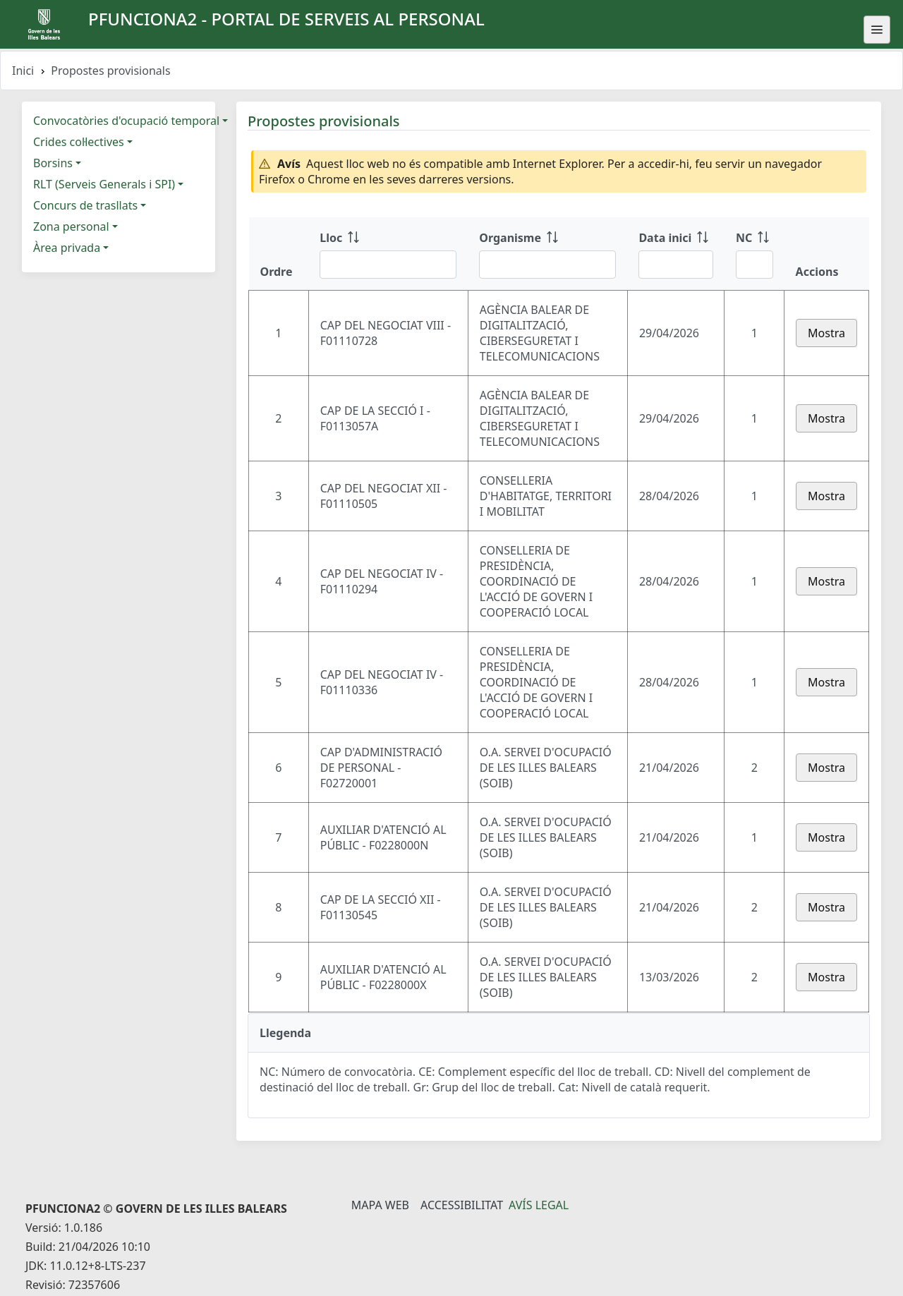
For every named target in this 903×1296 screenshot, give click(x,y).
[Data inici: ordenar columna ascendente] (675, 254)
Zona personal (71, 226)
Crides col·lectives (78, 142)
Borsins (53, 163)
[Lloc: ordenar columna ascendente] (388, 254)
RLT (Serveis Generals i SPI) (104, 184)
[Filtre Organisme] (547, 264)
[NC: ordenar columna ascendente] (754, 254)
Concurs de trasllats (85, 205)
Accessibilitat (461, 1205)
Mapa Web (380, 1205)
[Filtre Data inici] (675, 264)
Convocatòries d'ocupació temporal (126, 120)
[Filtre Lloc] (388, 264)
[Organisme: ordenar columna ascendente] (547, 254)
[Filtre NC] (754, 264)
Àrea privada (66, 247)
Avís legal (539, 1205)
